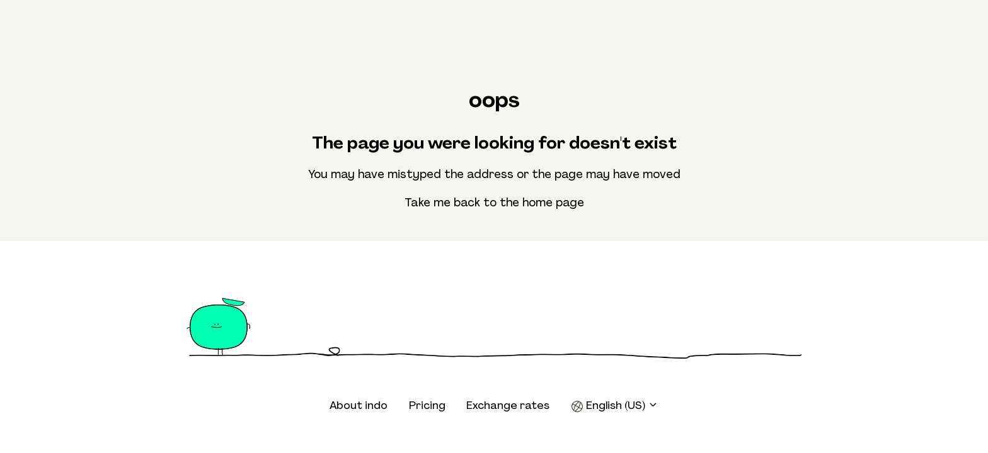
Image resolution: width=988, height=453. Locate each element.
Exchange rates (507, 405)
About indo (359, 405)
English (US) (614, 405)
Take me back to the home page (494, 202)
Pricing (427, 405)
